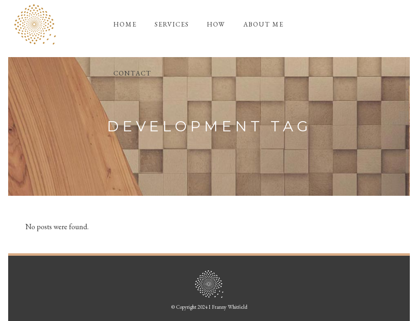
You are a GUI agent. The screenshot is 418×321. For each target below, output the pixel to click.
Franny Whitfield (229, 306)
